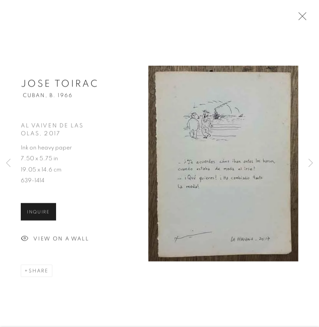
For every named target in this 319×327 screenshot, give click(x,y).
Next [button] (310, 163)
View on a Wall (55, 241)
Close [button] (300, 18)
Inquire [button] (38, 213)
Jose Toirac (59, 86)
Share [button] (39, 272)
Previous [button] (8, 163)
